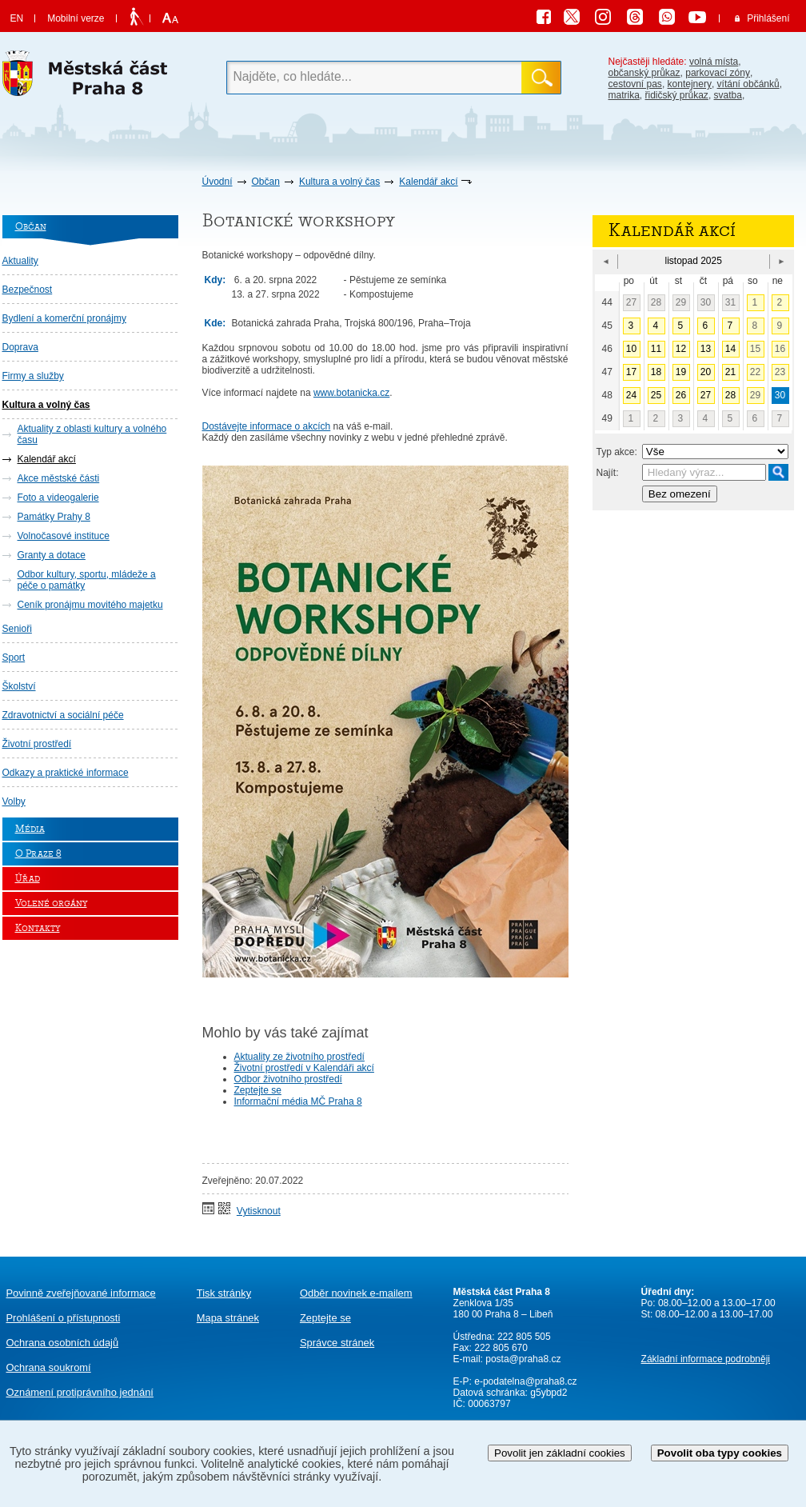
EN (17, 18)
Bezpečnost (27, 289)
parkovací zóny (717, 72)
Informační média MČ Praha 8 (298, 1101)
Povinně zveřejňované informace (81, 1293)
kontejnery (690, 84)
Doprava (20, 347)
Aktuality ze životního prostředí (299, 1056)
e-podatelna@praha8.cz (524, 1381)
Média (30, 829)
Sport (14, 657)
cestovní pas (635, 84)
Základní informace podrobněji (705, 1359)
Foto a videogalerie (58, 497)
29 (681, 302)
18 (656, 372)
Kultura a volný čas (339, 181)
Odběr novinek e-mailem (356, 1293)
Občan (266, 181)
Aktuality (20, 260)
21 (730, 372)
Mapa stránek (228, 1318)
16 (780, 348)
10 (631, 348)
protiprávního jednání (80, 1392)
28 (656, 302)
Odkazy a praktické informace (65, 772)
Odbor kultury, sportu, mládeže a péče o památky (87, 580)
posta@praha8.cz (523, 1359)
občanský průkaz (644, 72)
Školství (19, 686)
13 (705, 348)
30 (705, 302)
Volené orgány (51, 903)
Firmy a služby (33, 376)
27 (631, 302)
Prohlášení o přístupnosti (63, 1318)
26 (681, 395)
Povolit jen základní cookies (559, 1453)
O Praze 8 (38, 854)
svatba (728, 95)
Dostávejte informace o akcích (266, 426)
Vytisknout (259, 1211)
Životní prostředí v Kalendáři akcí (304, 1067)
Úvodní (217, 181)
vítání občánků (748, 84)
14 (730, 348)
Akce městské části (59, 478)
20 (705, 372)
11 (656, 348)
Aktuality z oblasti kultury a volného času (92, 434)
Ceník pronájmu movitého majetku (90, 604)
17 (631, 372)
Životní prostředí (37, 744)
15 (755, 348)
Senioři (17, 628)
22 (755, 372)
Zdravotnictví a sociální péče (63, 715)
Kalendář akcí (428, 181)
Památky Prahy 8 (54, 516)
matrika (624, 95)
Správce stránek (337, 1343)
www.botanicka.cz (351, 392)
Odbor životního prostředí (288, 1079)
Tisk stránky (224, 1293)
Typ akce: (617, 452)
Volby (14, 801)
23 (780, 372)
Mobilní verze (75, 18)
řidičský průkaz (676, 95)
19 (681, 372)
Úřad (27, 878)
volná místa (713, 61)
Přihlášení (768, 18)
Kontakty (37, 928)
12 (681, 348)
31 (730, 302)
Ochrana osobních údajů (62, 1343)
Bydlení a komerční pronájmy (64, 318)
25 (656, 395)
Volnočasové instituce (64, 536)
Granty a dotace (52, 555)
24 (631, 395)
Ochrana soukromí (48, 1367)
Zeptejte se (257, 1090)
